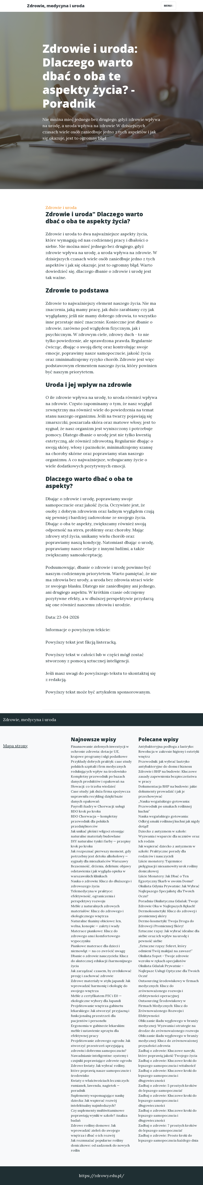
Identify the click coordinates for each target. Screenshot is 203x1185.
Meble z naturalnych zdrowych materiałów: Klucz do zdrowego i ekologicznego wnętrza (97, 911)
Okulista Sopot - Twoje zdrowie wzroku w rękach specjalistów (163, 958)
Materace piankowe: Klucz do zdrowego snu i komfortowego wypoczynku (95, 936)
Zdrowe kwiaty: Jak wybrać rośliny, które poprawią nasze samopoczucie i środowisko (101, 1070)
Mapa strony (15, 745)
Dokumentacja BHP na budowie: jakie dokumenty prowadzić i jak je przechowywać (167, 791)
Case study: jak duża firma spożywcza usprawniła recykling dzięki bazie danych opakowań (100, 796)
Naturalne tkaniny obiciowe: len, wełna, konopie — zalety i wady (96, 923)
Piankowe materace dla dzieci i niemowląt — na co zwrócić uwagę (98, 948)
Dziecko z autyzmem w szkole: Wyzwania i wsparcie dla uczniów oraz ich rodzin (168, 836)
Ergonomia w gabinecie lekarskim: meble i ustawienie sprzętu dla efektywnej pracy (98, 1031)
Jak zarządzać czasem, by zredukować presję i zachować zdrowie (101, 973)
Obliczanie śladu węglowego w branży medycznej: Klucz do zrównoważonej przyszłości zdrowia (168, 1041)
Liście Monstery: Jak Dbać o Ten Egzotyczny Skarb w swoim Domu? (165, 878)
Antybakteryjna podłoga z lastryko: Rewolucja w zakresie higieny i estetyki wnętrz (168, 751)
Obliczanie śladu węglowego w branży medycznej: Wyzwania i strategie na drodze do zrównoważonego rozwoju (168, 1026)
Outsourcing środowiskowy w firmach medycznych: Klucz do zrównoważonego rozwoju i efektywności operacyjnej (168, 988)
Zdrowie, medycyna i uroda (56, 6)
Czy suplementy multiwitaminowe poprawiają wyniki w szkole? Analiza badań (99, 1115)
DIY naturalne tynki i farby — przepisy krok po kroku (100, 843)
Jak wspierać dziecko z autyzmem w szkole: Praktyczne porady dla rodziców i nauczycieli (166, 851)
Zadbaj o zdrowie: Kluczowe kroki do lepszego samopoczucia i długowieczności (167, 1075)
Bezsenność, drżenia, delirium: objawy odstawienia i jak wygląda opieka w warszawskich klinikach (101, 871)
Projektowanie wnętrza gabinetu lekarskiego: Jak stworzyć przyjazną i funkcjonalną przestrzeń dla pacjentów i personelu (100, 1013)
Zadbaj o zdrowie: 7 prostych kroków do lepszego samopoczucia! (167, 1127)
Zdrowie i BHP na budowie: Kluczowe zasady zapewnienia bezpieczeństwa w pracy (167, 776)
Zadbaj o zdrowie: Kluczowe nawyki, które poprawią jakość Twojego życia (167, 1053)
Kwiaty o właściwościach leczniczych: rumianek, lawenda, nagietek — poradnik (100, 1085)
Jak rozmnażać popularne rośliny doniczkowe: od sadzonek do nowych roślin (100, 1145)
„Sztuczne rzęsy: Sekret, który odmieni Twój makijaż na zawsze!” (165, 948)
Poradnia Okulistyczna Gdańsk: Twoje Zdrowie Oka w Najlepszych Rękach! (168, 903)
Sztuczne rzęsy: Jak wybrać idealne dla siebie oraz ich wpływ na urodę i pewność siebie (168, 936)
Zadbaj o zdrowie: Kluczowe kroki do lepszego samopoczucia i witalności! (167, 1063)
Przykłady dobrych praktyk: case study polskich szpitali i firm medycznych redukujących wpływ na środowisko (101, 766)
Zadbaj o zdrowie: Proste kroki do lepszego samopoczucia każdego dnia (168, 1137)
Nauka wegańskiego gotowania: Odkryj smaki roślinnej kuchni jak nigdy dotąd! (169, 821)
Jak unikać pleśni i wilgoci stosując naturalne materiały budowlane (97, 833)
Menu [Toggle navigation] (168, 5)
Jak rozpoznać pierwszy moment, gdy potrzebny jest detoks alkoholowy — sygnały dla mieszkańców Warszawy (101, 856)
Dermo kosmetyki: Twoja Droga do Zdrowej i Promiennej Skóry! (166, 923)
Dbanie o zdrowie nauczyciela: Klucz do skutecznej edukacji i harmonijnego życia (101, 961)
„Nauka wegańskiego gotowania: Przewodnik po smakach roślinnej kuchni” (165, 806)
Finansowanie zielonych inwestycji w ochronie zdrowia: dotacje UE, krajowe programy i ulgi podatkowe (100, 751)
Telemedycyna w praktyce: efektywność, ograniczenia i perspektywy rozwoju (93, 896)
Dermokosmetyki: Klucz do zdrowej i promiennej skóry (167, 913)
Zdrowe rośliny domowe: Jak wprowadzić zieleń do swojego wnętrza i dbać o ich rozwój (95, 1130)
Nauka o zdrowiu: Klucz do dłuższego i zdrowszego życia (101, 883)
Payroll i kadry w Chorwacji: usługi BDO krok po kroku (98, 808)
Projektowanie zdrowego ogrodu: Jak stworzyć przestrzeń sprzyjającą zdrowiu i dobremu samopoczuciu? (100, 1046)
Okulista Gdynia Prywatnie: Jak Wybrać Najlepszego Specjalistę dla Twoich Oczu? (168, 891)
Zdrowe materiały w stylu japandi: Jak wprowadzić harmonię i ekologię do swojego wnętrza (100, 986)
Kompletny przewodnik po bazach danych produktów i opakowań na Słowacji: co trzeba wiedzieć (98, 781)
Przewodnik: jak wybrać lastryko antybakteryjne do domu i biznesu (165, 763)
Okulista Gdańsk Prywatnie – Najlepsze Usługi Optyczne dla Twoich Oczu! (168, 971)
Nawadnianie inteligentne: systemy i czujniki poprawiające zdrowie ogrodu (101, 1058)
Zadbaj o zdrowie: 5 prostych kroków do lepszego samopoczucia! (167, 1088)
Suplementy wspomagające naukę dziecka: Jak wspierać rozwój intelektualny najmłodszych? (97, 1100)
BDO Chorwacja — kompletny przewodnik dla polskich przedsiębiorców (94, 821)
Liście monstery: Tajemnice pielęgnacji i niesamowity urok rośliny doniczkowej (168, 866)
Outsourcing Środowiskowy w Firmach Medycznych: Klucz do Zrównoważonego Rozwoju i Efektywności (163, 1008)
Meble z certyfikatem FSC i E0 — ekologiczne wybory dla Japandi (96, 998)
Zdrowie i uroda (61, 207)
